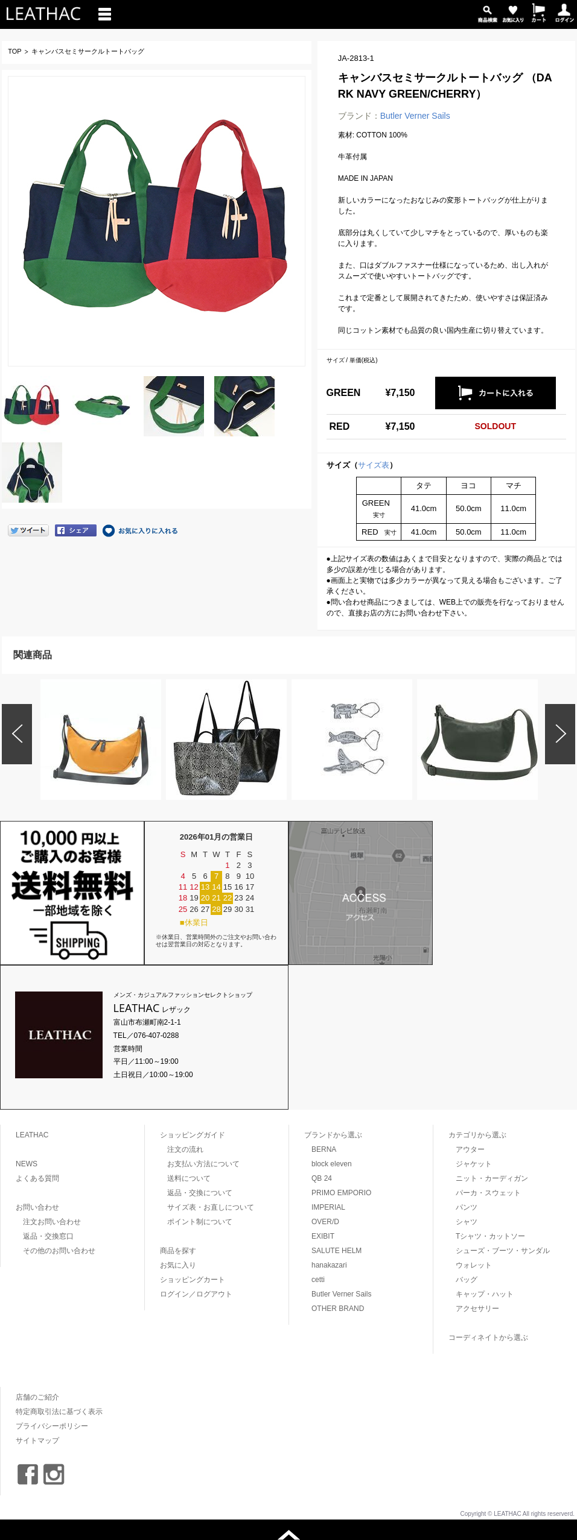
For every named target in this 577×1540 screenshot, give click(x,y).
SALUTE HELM (336, 1250)
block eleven (331, 1164)
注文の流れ (185, 1149)
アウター (470, 1149)
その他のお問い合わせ (59, 1250)
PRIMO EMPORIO (341, 1193)
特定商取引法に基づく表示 (59, 1411)
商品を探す (178, 1250)
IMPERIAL (328, 1207)
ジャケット (474, 1164)
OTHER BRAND (337, 1308)
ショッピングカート (192, 1279)
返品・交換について (199, 1193)
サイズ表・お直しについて (210, 1207)
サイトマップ (37, 1440)
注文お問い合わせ (52, 1222)
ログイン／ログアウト (196, 1294)
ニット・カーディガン (492, 1178)
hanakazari (329, 1265)
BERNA (323, 1149)
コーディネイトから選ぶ (488, 1337)
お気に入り (178, 1265)
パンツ (466, 1207)
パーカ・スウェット (488, 1193)
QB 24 (321, 1178)
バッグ (466, 1279)
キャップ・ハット (485, 1294)
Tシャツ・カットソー (490, 1236)
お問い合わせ (37, 1207)
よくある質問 (37, 1178)
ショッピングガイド (192, 1135)
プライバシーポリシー (52, 1426)
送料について (189, 1178)
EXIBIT (322, 1236)
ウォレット (474, 1265)
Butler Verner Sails (415, 116)
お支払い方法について (203, 1164)
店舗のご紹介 (37, 1397)
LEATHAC (32, 1135)
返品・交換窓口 (48, 1236)
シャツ (466, 1222)
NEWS (26, 1164)
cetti (318, 1279)
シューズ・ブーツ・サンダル (503, 1250)
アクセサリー (477, 1308)
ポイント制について (199, 1222)
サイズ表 (373, 465)
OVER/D (325, 1222)
